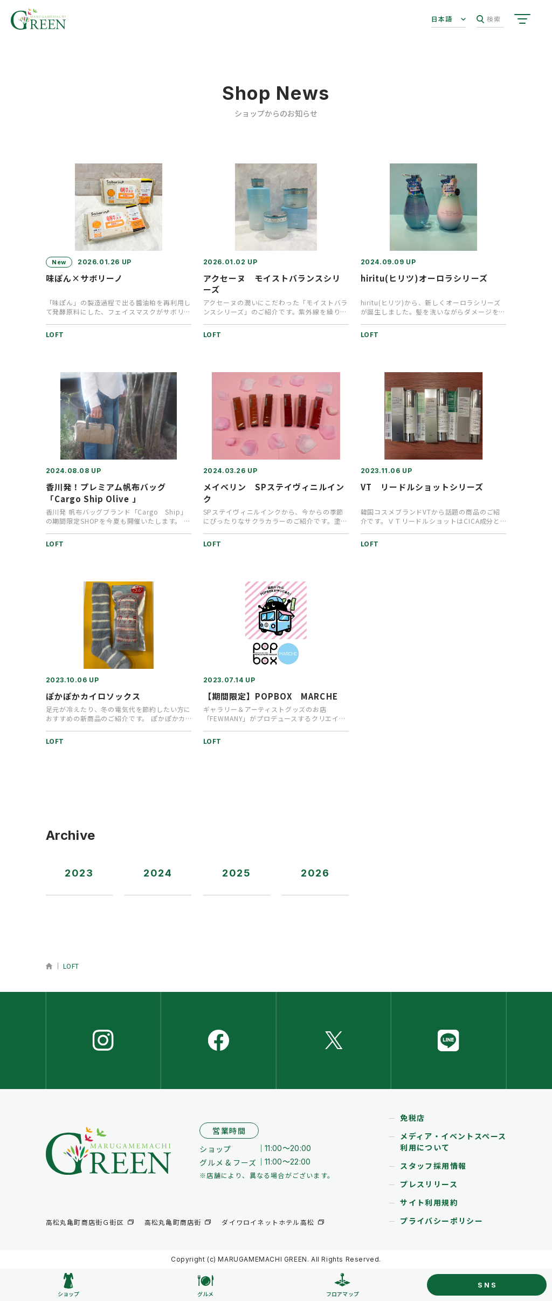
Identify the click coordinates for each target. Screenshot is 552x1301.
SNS (487, 1285)
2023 (79, 873)
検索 (489, 19)
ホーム (49, 966)
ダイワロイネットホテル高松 (268, 1222)
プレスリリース (429, 1184)
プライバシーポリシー (441, 1220)
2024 (157, 873)
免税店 (412, 1117)
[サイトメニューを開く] (522, 19)
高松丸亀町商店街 (173, 1222)
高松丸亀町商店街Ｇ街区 (85, 1222)
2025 (236, 873)
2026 (315, 873)
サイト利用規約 (429, 1202)
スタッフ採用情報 (433, 1165)
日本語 (442, 18)
